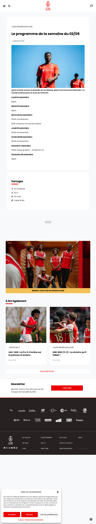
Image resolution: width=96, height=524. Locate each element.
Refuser (29, 514)
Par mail (17, 196)
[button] (58, 492)
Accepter (12, 514)
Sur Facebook (19, 189)
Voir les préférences (49, 514)
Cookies (21, 520)
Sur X (16, 193)
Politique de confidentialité (34, 520)
